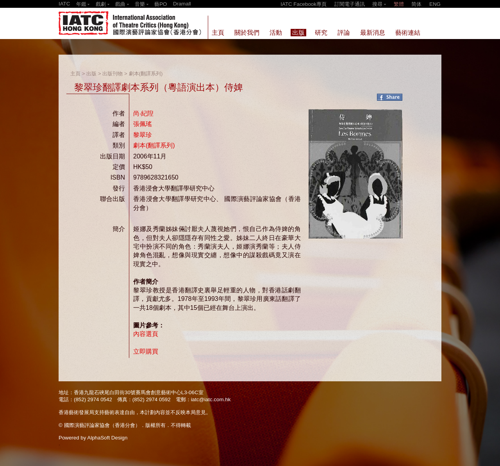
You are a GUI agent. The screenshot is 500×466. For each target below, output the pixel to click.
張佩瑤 (142, 124)
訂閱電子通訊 (349, 4)
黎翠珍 (142, 135)
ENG (435, 4)
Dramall (182, 4)
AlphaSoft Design (107, 438)
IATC (64, 4)
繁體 (399, 4)
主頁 (75, 73)
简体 (416, 4)
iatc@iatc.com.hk (211, 399)
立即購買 (145, 351)
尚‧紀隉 (143, 113)
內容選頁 (145, 334)
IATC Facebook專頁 (303, 4)
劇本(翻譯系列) (146, 73)
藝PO (160, 4)
